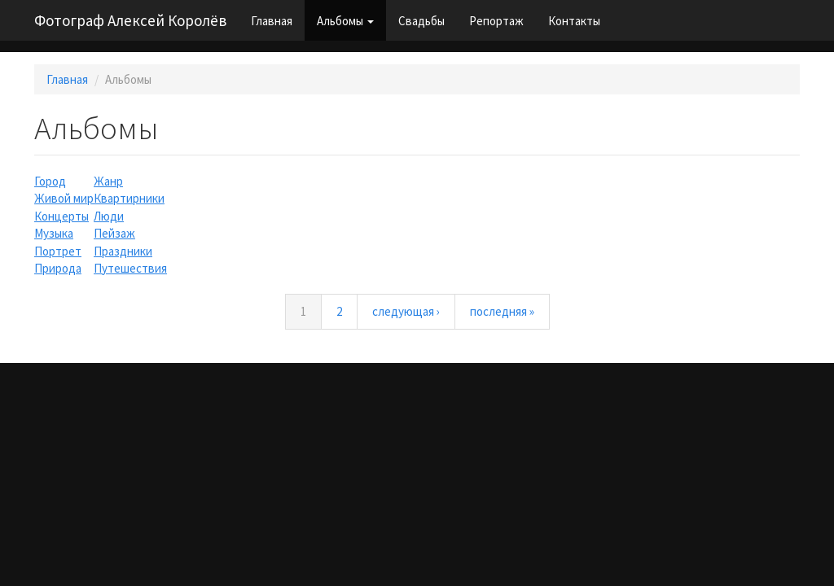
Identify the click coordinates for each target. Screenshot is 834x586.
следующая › (406, 311)
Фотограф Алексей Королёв (130, 20)
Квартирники (129, 198)
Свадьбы (421, 20)
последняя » (502, 311)
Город (50, 181)
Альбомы (345, 20)
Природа (57, 268)
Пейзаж (114, 233)
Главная (271, 20)
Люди (109, 216)
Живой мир (64, 198)
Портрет (57, 251)
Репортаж (496, 20)
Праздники (123, 251)
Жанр (108, 181)
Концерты (61, 216)
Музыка (53, 233)
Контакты (574, 20)
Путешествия (130, 268)
